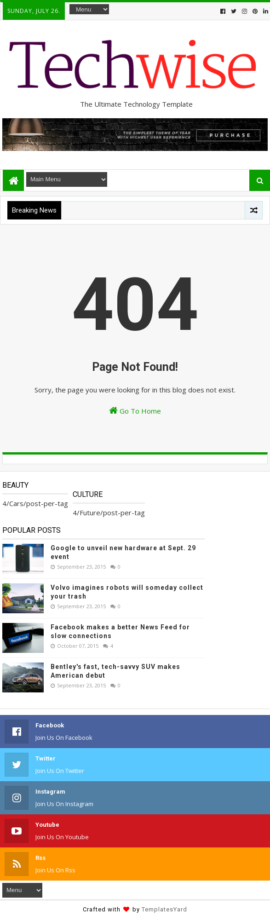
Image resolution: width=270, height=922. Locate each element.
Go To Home (135, 410)
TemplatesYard (164, 909)
